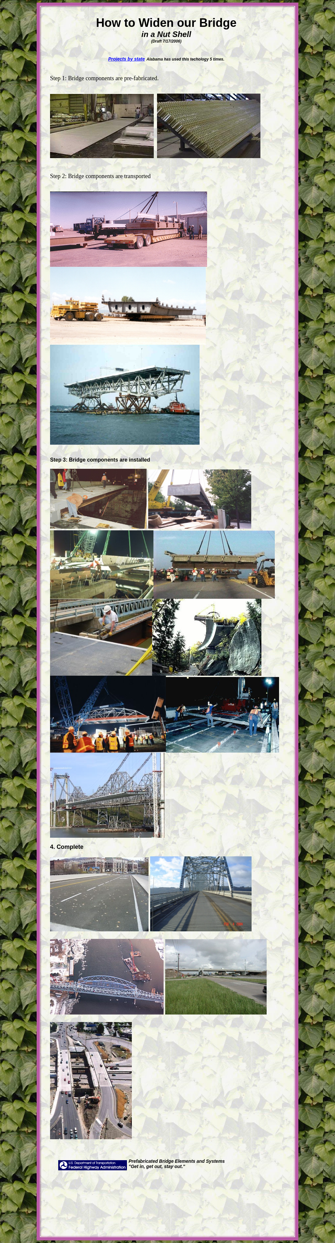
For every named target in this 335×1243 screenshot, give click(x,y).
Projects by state (126, 59)
